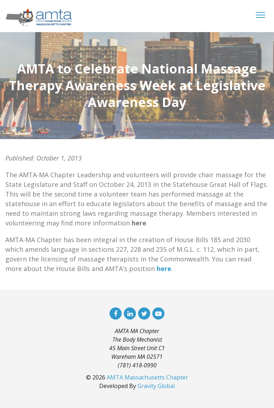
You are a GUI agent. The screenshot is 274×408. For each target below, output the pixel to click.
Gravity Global (156, 386)
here (164, 268)
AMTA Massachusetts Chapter (147, 377)
